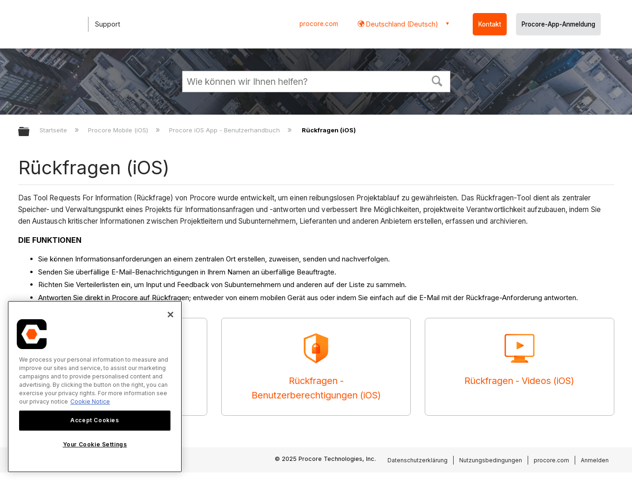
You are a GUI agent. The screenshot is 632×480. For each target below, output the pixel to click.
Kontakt (489, 24)
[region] (94, 387)
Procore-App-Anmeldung (558, 24)
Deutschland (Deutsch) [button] (401, 24)
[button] (437, 80)
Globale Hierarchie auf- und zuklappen (29, 132)
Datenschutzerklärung (417, 460)
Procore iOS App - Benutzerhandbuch (225, 130)
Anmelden (595, 460)
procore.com (318, 23)
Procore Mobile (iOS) (119, 130)
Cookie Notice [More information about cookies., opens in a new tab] (90, 401)
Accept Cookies (94, 420)
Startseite (54, 130)
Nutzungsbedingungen (490, 460)
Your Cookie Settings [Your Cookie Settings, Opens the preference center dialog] (95, 444)
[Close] (170, 314)
